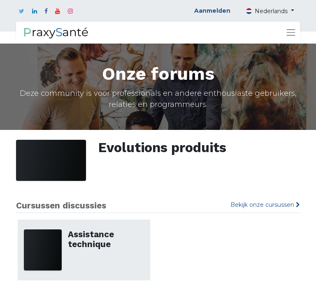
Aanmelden (212, 10)
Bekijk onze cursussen (265, 204)
